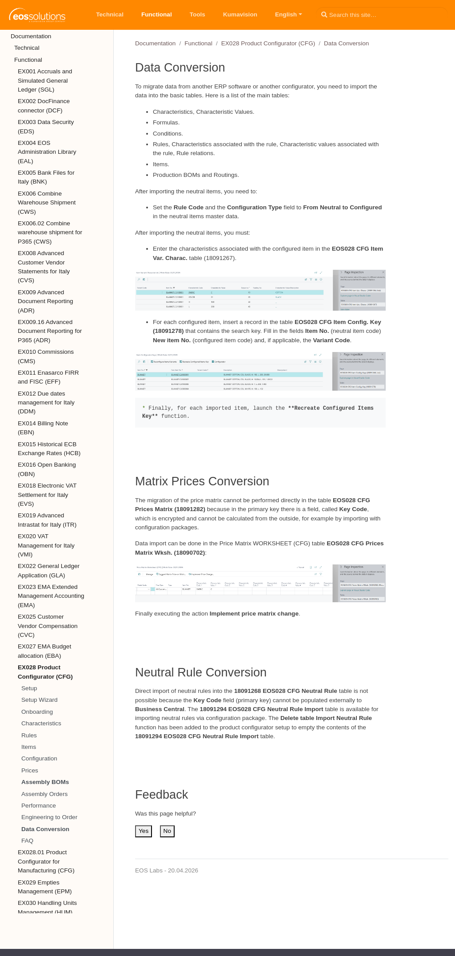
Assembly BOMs (45, 782)
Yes (143, 831)
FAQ (27, 840)
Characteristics (41, 723)
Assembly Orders (44, 794)
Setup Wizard (39, 699)
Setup (29, 688)
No (167, 831)
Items (28, 747)
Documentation (155, 43)
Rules (29, 735)
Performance (38, 805)
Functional (198, 43)
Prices (29, 770)
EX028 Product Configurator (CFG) (268, 43)
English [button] (286, 14)
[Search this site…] (382, 14)
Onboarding (37, 711)
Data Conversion (45, 829)
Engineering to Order (49, 817)
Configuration (39, 758)
